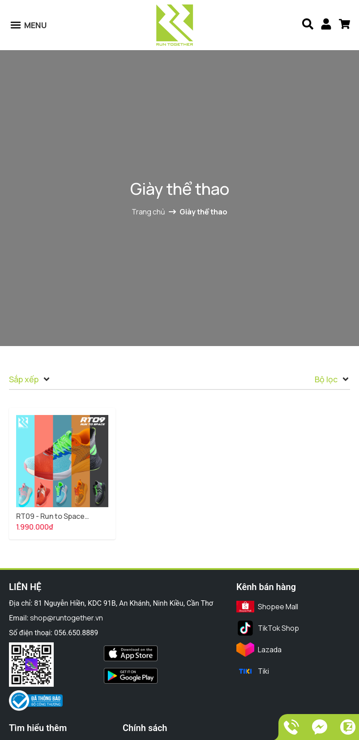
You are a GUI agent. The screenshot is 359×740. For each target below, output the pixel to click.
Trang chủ (154, 212)
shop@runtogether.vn (66, 618)
